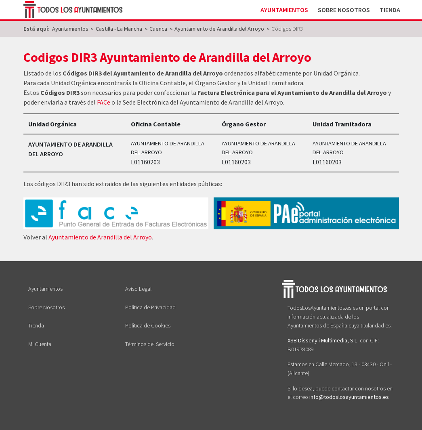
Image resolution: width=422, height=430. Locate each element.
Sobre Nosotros (344, 10)
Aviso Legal (138, 288)
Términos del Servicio (149, 344)
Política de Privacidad (150, 307)
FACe (103, 102)
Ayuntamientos (284, 10)
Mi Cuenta (39, 344)
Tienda (390, 10)
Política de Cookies (147, 325)
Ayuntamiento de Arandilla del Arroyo (100, 237)
